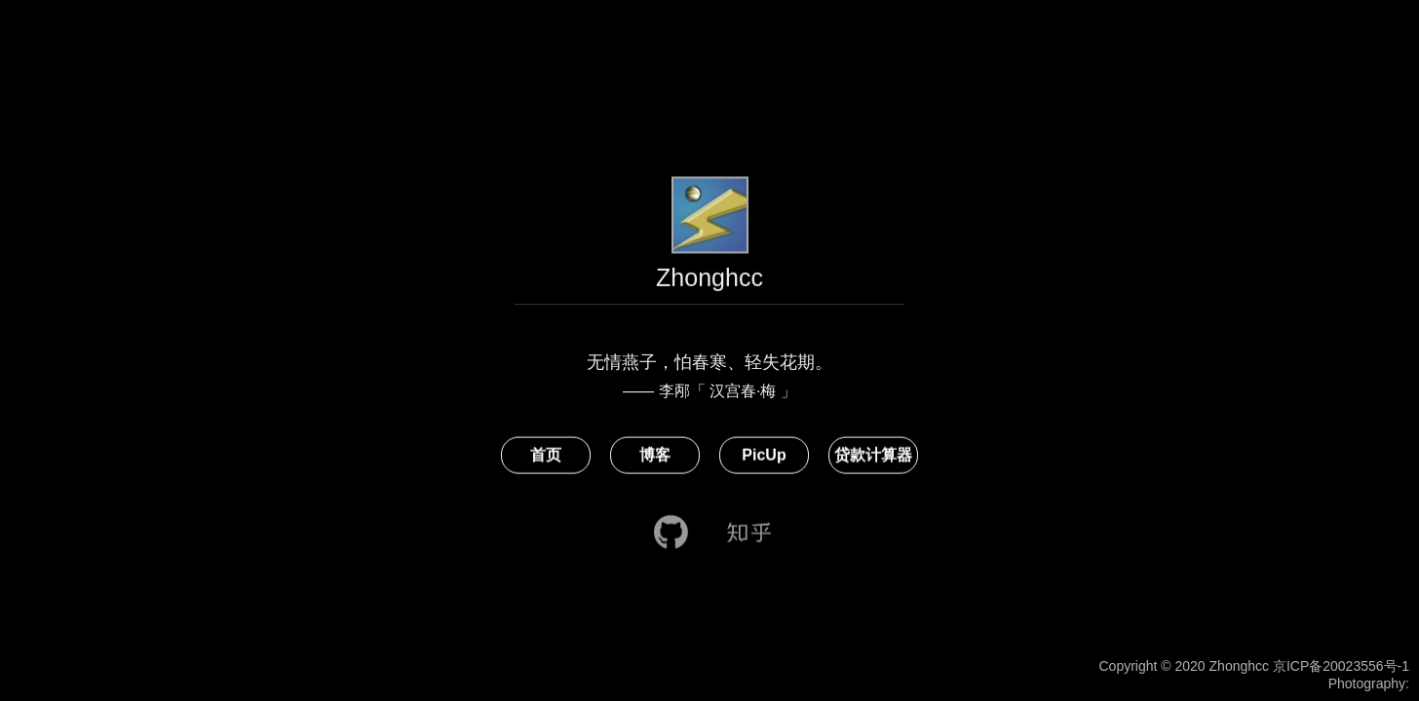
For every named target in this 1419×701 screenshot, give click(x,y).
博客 (655, 457)
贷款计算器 (873, 457)
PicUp (764, 457)
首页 (545, 457)
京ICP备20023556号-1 (1341, 666)
